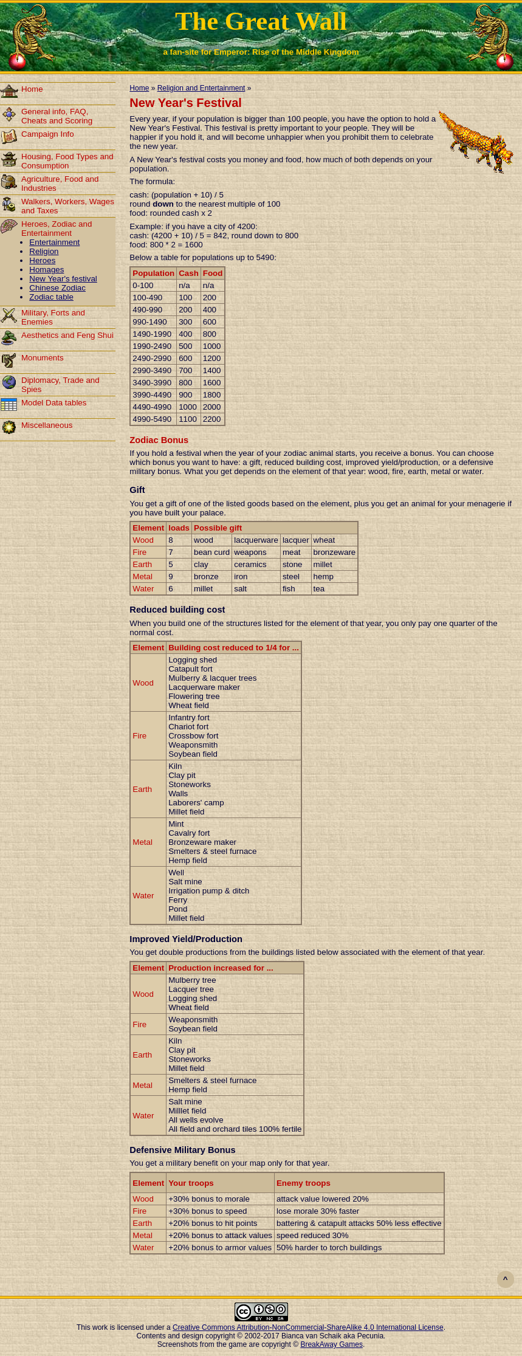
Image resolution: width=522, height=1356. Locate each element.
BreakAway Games (331, 1344)
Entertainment (54, 242)
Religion (43, 251)
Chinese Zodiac (57, 287)
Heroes (42, 260)
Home (32, 89)
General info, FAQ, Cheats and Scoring (56, 116)
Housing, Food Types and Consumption (67, 161)
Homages (46, 269)
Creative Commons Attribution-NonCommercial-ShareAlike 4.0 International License (308, 1327)
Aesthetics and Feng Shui (67, 335)
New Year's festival (63, 278)
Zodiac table (51, 296)
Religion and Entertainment (201, 88)
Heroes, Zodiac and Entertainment (56, 228)
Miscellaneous (46, 425)
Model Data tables (53, 402)
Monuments (42, 357)
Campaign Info (47, 134)
